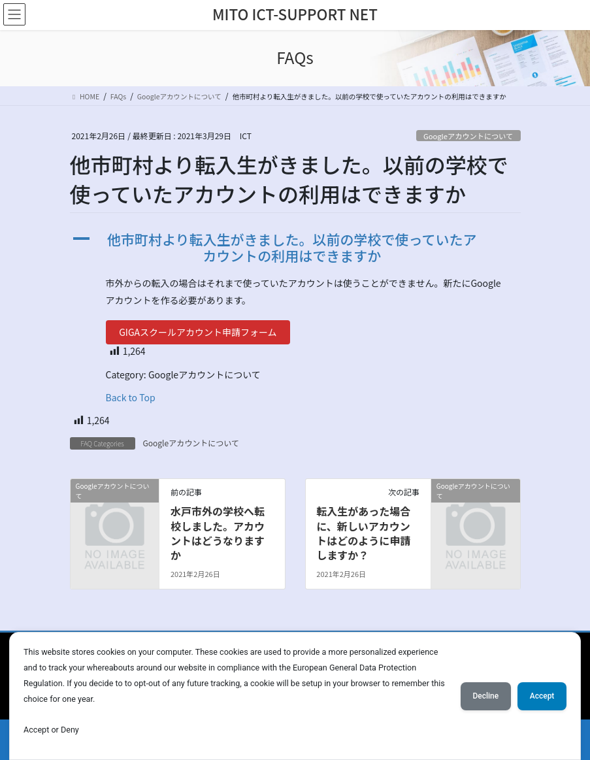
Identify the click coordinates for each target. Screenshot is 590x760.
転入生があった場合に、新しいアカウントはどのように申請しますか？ (363, 533)
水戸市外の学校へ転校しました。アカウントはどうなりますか (218, 533)
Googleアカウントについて (468, 136)
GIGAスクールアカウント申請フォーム (197, 332)
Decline (480, 695)
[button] (295, 247)
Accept (540, 695)
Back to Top (131, 397)
